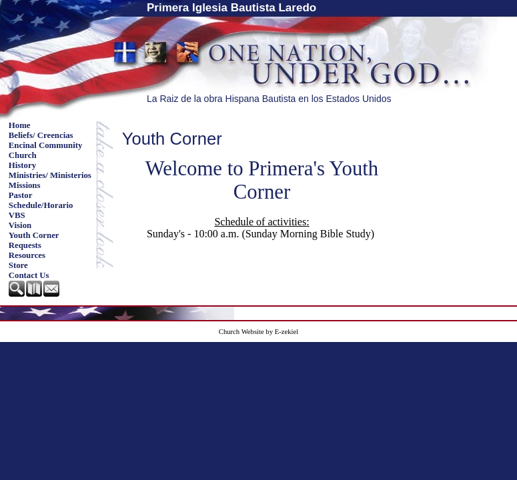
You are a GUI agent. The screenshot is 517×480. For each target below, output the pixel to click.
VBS (17, 215)
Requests (25, 245)
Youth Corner (34, 235)
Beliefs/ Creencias (41, 135)
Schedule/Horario (41, 205)
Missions (25, 185)
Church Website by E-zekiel (258, 331)
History (22, 165)
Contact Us (29, 275)
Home (20, 125)
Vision (20, 225)
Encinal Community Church (46, 150)
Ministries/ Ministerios (50, 175)
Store (18, 265)
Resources (27, 255)
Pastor (21, 195)
